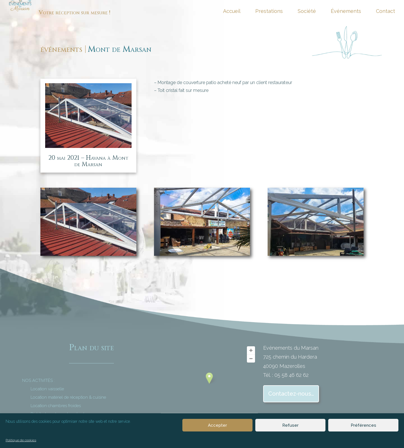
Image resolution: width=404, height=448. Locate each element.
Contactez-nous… (291, 393)
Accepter (217, 425)
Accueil (231, 11)
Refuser (290, 425)
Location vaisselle (47, 388)
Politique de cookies (21, 440)
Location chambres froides (56, 405)
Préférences (363, 425)
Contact (385, 11)
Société (307, 11)
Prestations (269, 11)
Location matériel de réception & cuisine (68, 397)
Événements (346, 11)
